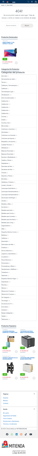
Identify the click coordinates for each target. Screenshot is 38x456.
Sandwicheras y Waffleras (8, 269)
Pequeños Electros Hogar (8, 278)
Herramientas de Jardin (8, 79)
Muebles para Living (7, 222)
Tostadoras (4, 272)
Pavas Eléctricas (6, 260)
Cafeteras (4, 238)
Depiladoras (4, 163)
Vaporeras (4, 275)
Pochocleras (5, 263)
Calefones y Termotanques (9, 85)
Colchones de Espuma (7, 138)
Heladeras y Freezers (7, 182)
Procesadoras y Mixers (8, 266)
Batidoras (4, 235)
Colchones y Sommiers (8, 129)
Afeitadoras (4, 148)
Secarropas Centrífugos (8, 197)
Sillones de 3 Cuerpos (7, 294)
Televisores (5, 40)
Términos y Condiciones (10, 424)
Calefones (4, 88)
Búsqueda (28, 2)
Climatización (5, 95)
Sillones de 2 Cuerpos (7, 291)
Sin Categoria (5, 297)
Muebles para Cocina (7, 213)
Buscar (27, 25)
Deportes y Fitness (6, 176)
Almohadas (4, 132)
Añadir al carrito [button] (16, 62)
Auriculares (4, 307)
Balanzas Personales (7, 151)
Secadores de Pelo (6, 169)
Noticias (5, 400)
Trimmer (3, 172)
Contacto (5, 403)
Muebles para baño (6, 210)
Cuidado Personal (6, 144)
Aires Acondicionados (7, 98)
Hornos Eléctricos (6, 250)
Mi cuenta (6, 413)
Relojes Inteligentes (6, 313)
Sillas (2, 229)
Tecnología (4, 300)
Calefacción (4, 101)
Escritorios (4, 207)
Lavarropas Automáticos (8, 188)
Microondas (4, 126)
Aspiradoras (4, 282)
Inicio (2, 5)
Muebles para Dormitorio (8, 219)
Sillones (3, 288)
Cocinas (3, 116)
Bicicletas (4, 179)
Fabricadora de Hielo (7, 244)
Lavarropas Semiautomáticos (9, 191)
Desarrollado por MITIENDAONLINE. (17, 428)
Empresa (5, 398)
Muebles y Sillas (6, 204)
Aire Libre (4, 76)
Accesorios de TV (6, 303)
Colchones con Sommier (8, 135)
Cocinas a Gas (5, 123)
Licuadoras (4, 257)
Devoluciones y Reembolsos (11, 421)
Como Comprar (7, 418)
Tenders (3, 201)
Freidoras (4, 247)
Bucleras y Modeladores (8, 157)
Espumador (4, 241)
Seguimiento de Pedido (9, 415)
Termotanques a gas (7, 91)
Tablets (3, 316)
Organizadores (5, 225)
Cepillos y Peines (6, 160)
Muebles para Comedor (8, 216)
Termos (3, 82)
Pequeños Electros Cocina (8, 232)
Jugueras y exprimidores (8, 253)
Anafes (3, 119)
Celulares (4, 310)
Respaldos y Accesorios (8, 141)
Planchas (4, 285)
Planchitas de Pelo (6, 166)
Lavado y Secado (6, 185)
